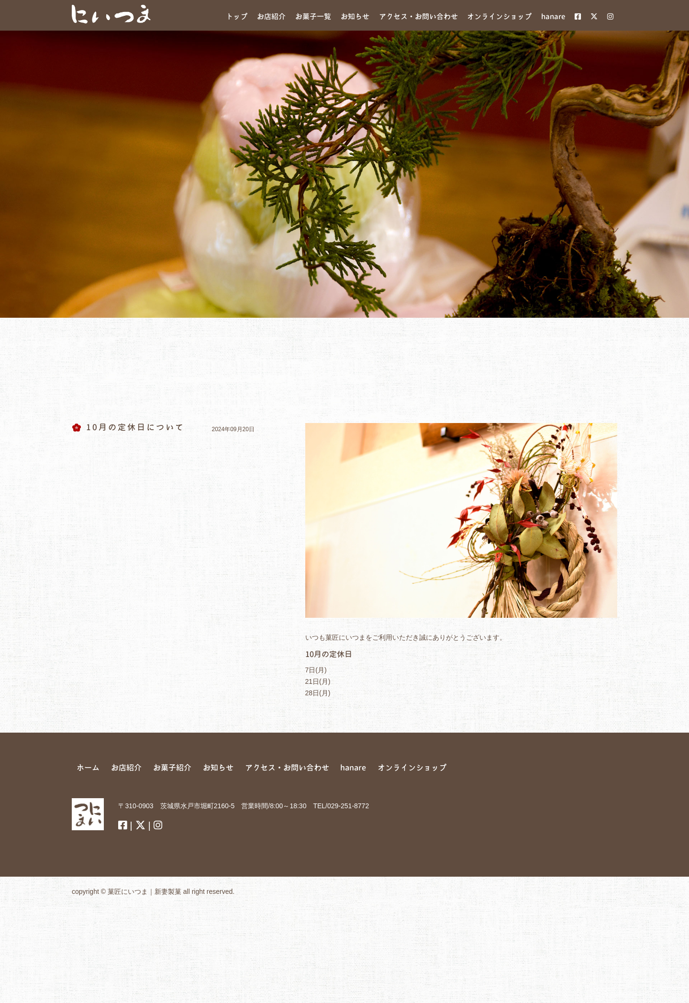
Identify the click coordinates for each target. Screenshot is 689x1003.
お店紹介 (126, 767)
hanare (353, 767)
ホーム (88, 767)
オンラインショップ (412, 767)
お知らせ (218, 767)
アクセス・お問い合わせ (287, 767)
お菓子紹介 (172, 767)
